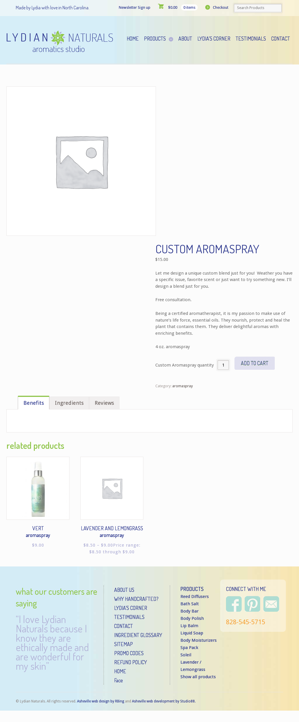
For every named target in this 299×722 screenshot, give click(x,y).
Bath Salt (189, 603)
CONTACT (123, 626)
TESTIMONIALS (129, 617)
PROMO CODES (129, 653)
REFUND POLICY (130, 662)
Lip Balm (189, 625)
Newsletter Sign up (134, 7)
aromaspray (182, 386)
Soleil (185, 655)
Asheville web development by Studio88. (164, 701)
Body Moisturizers (198, 640)
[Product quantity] (223, 365)
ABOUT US (124, 590)
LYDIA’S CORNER (130, 608)
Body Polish (192, 618)
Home (133, 38)
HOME (120, 671)
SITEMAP (123, 644)
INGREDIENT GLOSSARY (138, 635)
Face (118, 680)
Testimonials (251, 38)
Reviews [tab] (104, 403)
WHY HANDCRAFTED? (136, 599)
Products (155, 38)
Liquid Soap (191, 633)
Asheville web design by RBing (101, 701)
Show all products (198, 676)
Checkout (220, 7)
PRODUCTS (192, 589)
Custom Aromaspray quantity (184, 365)
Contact (280, 38)
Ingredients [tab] (69, 403)
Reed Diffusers (194, 596)
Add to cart (254, 363)
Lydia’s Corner (213, 38)
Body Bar (189, 611)
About (185, 38)
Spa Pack (189, 647)
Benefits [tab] (33, 403)
